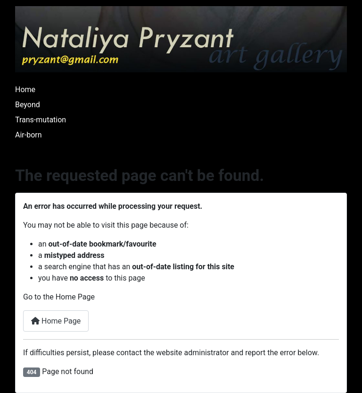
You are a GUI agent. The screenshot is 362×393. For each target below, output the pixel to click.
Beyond (27, 104)
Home (25, 89)
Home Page (56, 320)
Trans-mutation (40, 119)
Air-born (28, 134)
